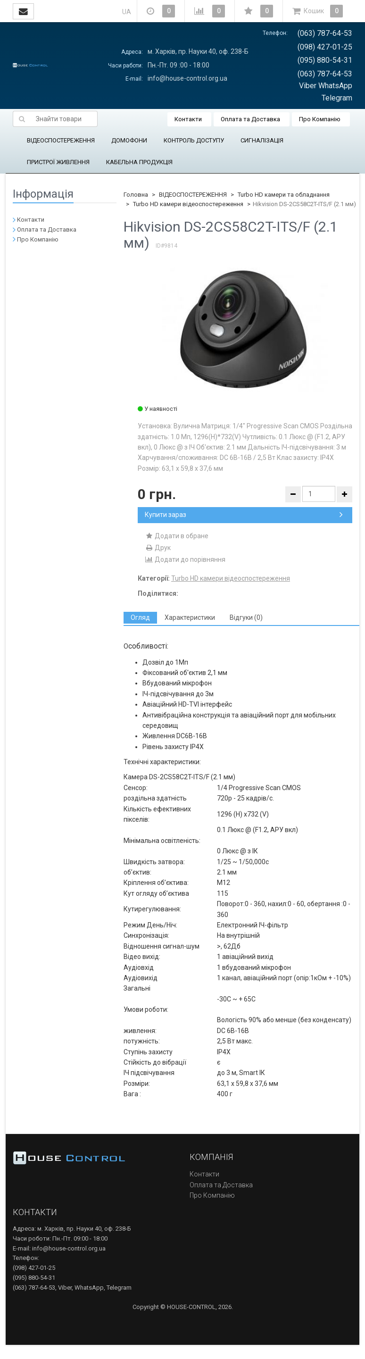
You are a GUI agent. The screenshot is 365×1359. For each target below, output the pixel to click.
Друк (158, 547)
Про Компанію (319, 119)
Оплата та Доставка (250, 119)
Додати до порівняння (185, 559)
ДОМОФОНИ (129, 140)
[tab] (140, 618)
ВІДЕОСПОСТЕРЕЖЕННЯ (61, 140)
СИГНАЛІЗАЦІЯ (262, 140)
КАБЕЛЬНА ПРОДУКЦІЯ (139, 162)
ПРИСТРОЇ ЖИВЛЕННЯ (58, 162)
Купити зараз (244, 514)
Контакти (188, 119)
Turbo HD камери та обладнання (284, 194)
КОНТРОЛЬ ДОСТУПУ (194, 140)
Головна (136, 194)
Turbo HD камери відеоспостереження (188, 204)
